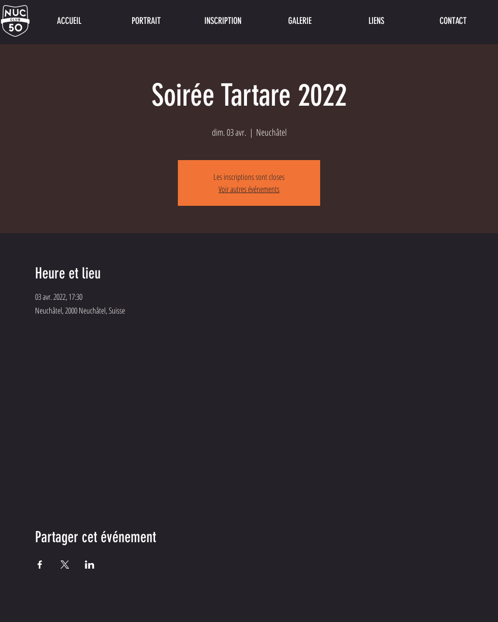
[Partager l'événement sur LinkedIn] (90, 565)
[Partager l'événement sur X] (65, 565)
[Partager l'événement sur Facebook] (40, 565)
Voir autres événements (249, 189)
